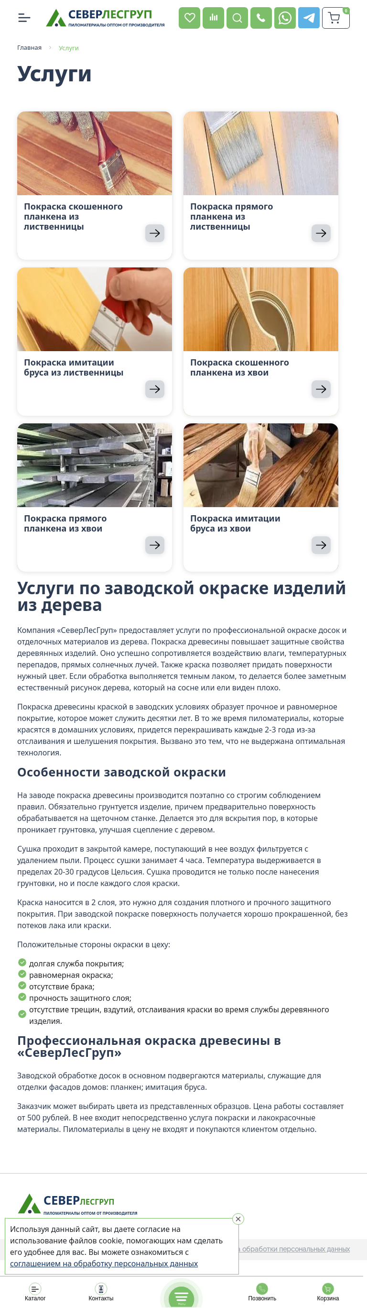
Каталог (35, 1292)
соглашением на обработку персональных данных (104, 1263)
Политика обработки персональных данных (280, 1249)
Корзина (327, 1292)
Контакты (100, 1292)
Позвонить (262, 1292)
